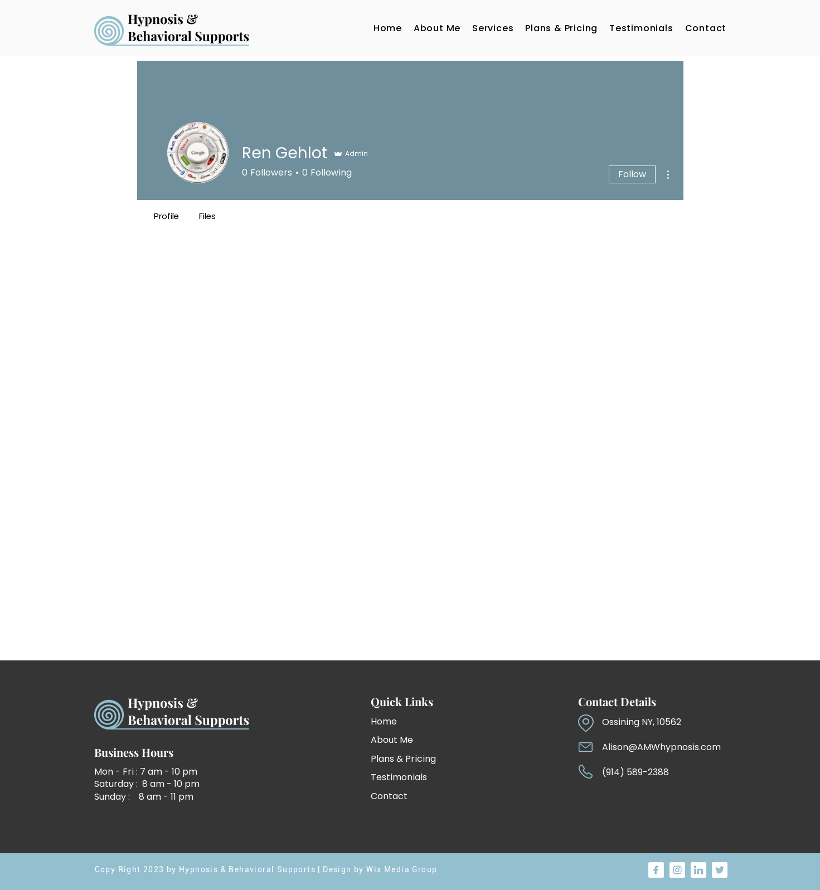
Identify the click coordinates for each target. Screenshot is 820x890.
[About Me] (400, 740)
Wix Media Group (401, 869)
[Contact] (410, 796)
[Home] (400, 721)
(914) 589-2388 (635, 772)
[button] (493, 28)
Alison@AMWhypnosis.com (661, 747)
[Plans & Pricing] (416, 759)
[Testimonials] (410, 777)
